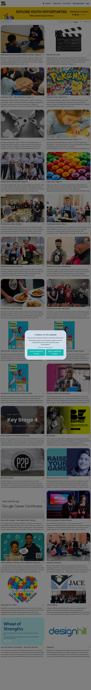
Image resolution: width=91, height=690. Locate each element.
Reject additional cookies (54, 352)
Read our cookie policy (45, 347)
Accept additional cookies (36, 352)
